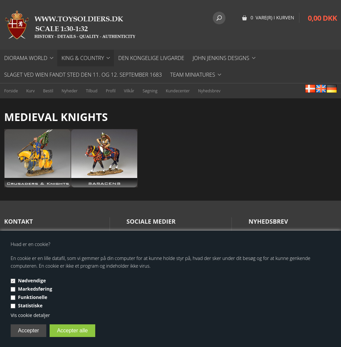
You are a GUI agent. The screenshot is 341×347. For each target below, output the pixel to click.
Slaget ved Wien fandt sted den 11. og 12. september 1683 (83, 74)
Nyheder (70, 91)
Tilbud (92, 91)
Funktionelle (32, 297)
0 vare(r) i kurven (272, 17)
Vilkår (129, 91)
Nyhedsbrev (209, 91)
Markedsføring (35, 289)
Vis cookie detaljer (30, 315)
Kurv (30, 91)
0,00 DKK (322, 18)
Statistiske (30, 305)
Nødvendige (32, 280)
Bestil (48, 91)
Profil (111, 91)
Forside (11, 91)
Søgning (150, 91)
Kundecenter (178, 91)
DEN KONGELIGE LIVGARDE (151, 58)
